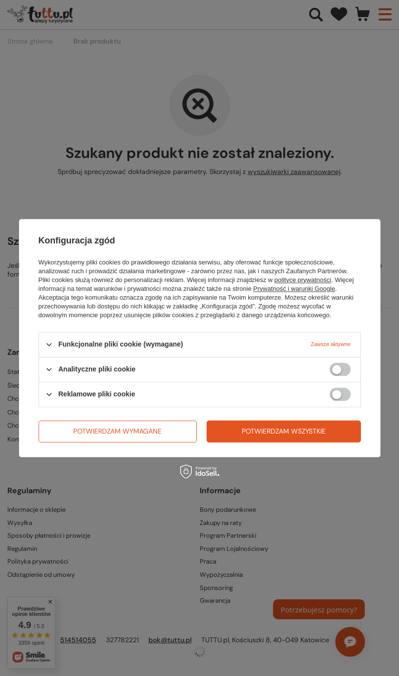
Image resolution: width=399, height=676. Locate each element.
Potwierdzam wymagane (117, 431)
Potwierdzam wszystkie (284, 431)
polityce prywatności (302, 279)
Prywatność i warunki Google (294, 288)
